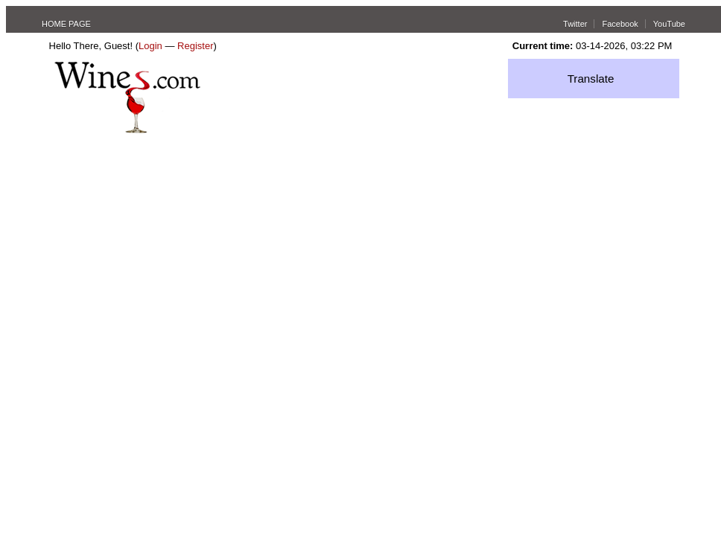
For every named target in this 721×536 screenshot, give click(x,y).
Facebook (620, 23)
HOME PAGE (66, 23)
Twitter (575, 23)
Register (195, 45)
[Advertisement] (162, 220)
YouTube (669, 23)
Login (150, 45)
